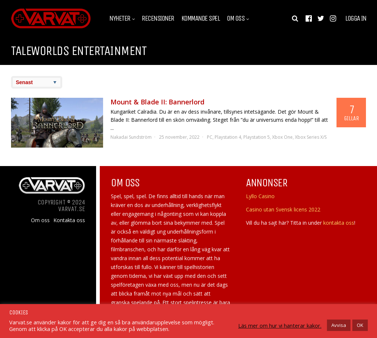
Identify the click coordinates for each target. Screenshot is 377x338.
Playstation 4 (228, 137)
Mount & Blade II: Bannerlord (157, 101)
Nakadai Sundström (131, 137)
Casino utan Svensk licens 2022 (283, 209)
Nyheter (119, 18)
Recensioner (158, 18)
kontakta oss (338, 222)
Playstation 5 (256, 137)
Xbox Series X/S (311, 137)
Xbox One (282, 137)
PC (209, 137)
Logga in (355, 18)
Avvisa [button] (338, 325)
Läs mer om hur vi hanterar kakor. (279, 325)
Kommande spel (201, 18)
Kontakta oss (69, 220)
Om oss (235, 18)
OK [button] (360, 325)
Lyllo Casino (260, 196)
